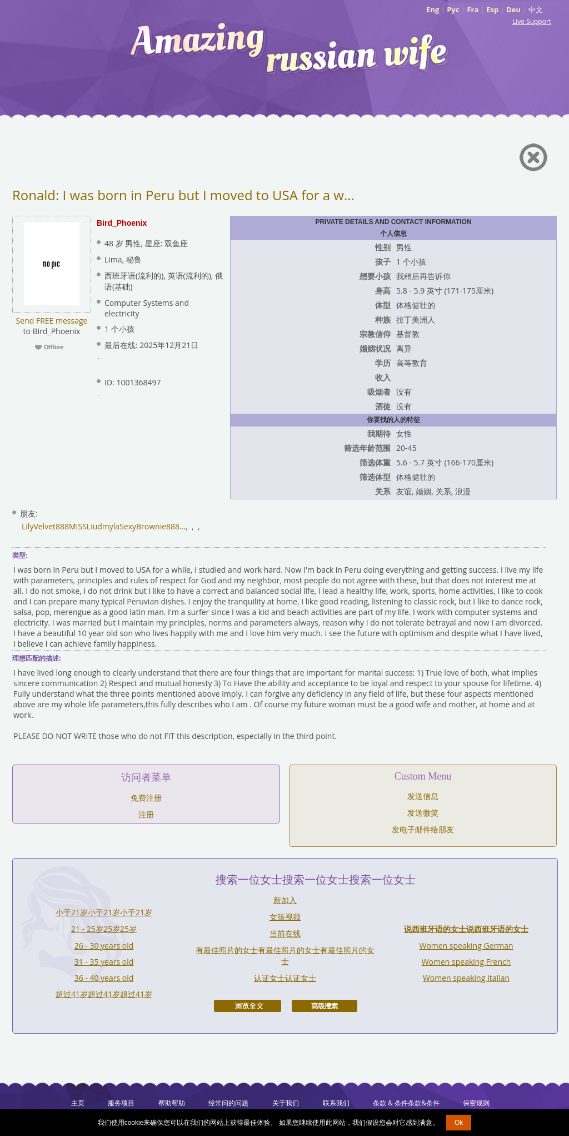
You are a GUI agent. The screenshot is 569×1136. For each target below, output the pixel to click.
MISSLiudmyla (94, 526)
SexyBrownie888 (149, 526)
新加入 (285, 900)
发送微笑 (422, 812)
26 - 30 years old (104, 945)
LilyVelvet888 (45, 526)
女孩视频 (285, 916)
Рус (453, 9)
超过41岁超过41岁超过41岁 (104, 994)
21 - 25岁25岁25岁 (104, 929)
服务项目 (121, 1103)
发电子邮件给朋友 (423, 829)
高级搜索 (324, 1006)
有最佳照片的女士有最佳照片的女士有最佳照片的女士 (285, 955)
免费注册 (146, 797)
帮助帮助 (171, 1103)
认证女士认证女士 (285, 978)
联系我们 (336, 1103)
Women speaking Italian (466, 978)
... (182, 526)
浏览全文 (247, 1006)
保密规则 (476, 1103)
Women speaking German (466, 945)
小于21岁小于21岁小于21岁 (104, 912)
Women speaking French (466, 961)
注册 (146, 814)
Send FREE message (52, 320)
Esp (492, 9)
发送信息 (422, 796)
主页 (77, 1103)
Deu (513, 9)
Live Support (531, 21)
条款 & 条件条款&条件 (406, 1103)
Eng (432, 9)
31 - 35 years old (104, 961)
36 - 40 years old (104, 978)
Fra (472, 9)
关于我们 (285, 1103)
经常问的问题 (228, 1103)
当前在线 (285, 933)
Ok (459, 1123)
